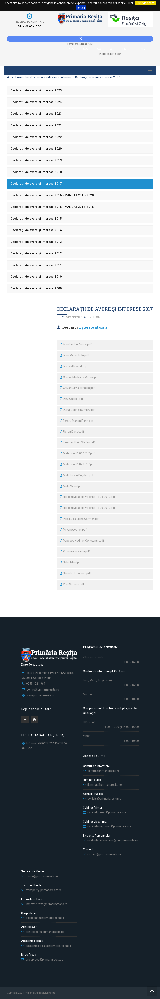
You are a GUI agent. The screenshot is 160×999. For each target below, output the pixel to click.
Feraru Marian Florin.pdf (76, 420)
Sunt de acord (145, 3)
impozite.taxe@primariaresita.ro (46, 904)
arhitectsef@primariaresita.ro (45, 931)
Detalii (81, 8)
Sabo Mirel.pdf (71, 562)
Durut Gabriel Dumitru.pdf (78, 409)
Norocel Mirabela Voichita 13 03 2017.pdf (87, 496)
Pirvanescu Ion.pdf (73, 529)
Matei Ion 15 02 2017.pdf (77, 464)
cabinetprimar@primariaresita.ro (108, 812)
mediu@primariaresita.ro (42, 876)
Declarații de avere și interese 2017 (97, 77)
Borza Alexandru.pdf (75, 366)
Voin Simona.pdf (72, 584)
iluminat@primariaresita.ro (104, 784)
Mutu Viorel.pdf (71, 486)
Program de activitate (29, 21)
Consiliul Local (23, 77)
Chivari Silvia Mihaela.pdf (77, 388)
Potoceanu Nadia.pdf (75, 551)
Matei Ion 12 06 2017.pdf (77, 453)
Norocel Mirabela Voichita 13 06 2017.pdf (87, 507)
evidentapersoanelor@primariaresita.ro (112, 840)
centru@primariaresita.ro (43, 689)
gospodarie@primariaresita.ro (45, 917)
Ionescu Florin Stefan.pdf (77, 442)
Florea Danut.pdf (72, 431)
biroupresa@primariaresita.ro (45, 959)
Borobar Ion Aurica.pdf (76, 344)
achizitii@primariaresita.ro (104, 798)
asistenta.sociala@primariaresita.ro (48, 945)
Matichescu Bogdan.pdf (76, 475)
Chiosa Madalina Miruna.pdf (79, 377)
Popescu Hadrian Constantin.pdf (82, 540)
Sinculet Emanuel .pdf (75, 573)
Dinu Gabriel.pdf (71, 398)
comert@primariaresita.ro (104, 854)
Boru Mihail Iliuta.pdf (74, 355)
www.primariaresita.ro (40, 695)
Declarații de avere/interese (53, 77)
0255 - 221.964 (35, 683)
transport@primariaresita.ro (44, 890)
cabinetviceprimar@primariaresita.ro (110, 826)
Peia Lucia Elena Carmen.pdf (80, 518)
